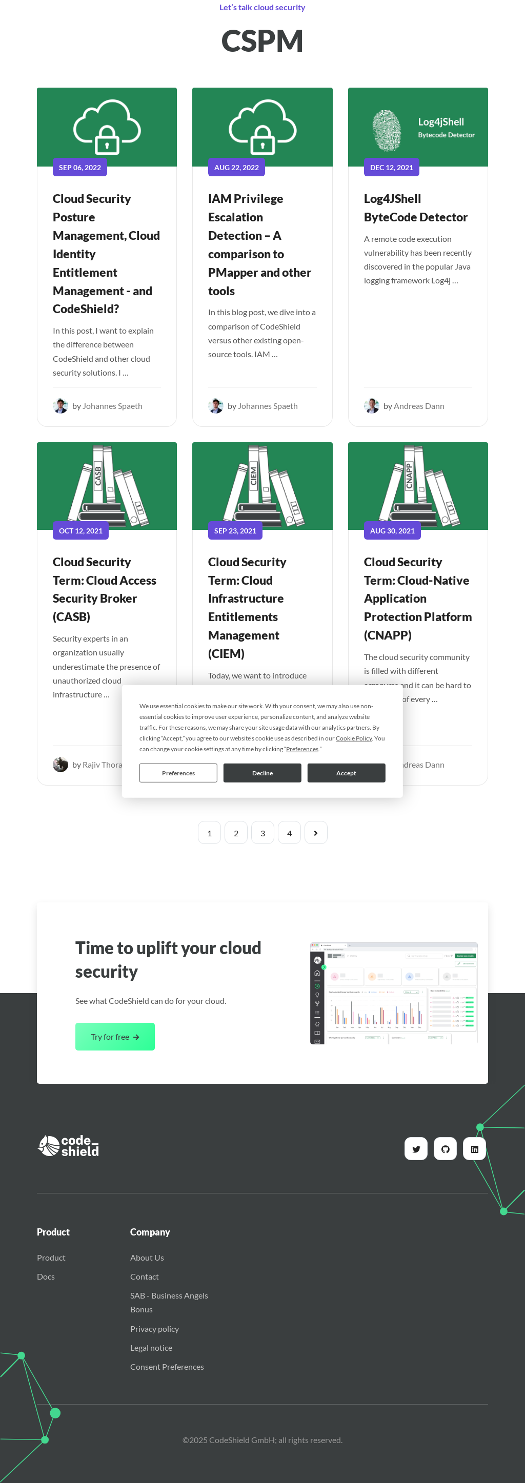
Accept (346, 772)
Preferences (178, 772)
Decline (262, 772)
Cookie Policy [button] (354, 738)
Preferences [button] (302, 749)
